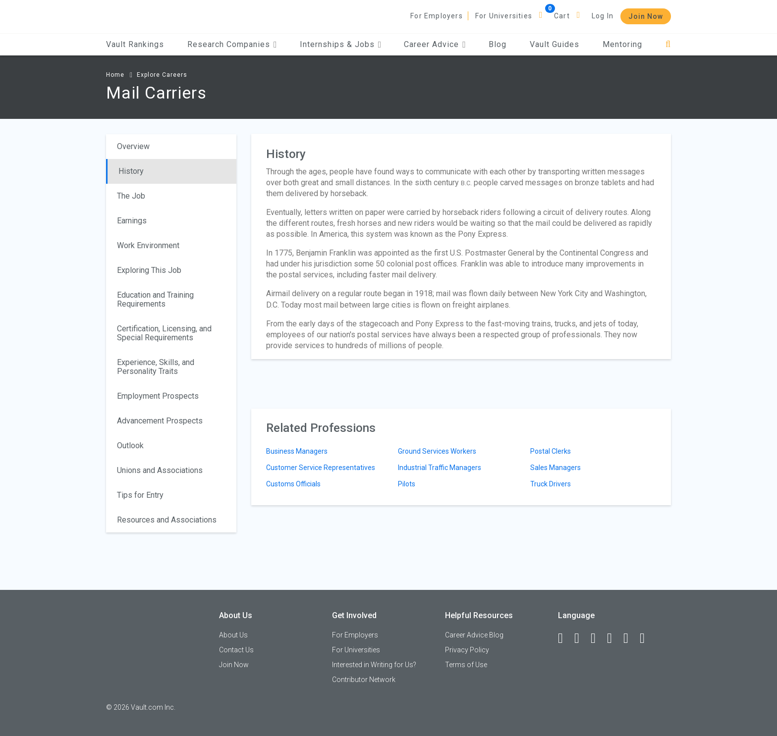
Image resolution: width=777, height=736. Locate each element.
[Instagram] (614, 638)
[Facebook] (565, 638)
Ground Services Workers (437, 451)
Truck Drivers (550, 484)
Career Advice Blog (474, 635)
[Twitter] (598, 638)
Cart (562, 16)
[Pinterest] (630, 638)
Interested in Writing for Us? (374, 665)
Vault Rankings (135, 44)
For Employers (436, 16)
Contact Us (236, 650)
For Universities (503, 16)
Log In (602, 16)
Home (115, 74)
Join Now (645, 16)
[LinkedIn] (581, 638)
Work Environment (148, 245)
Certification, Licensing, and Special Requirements (164, 333)
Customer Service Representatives (320, 468)
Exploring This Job (149, 270)
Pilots (406, 484)
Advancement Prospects (160, 420)
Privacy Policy (467, 650)
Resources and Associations (167, 520)
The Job (131, 196)
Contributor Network (363, 679)
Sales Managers (555, 468)
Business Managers (297, 451)
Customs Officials (293, 484)
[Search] (668, 44)
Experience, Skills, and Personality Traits (155, 367)
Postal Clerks (550, 451)
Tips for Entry (140, 495)
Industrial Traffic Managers (439, 468)
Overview (133, 146)
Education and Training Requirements (155, 299)
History (131, 171)
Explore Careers (162, 74)
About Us (233, 635)
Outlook (130, 445)
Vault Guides (554, 44)
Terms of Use (466, 665)
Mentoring (622, 44)
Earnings (132, 220)
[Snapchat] (647, 638)
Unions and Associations (160, 470)
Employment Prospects (158, 396)
